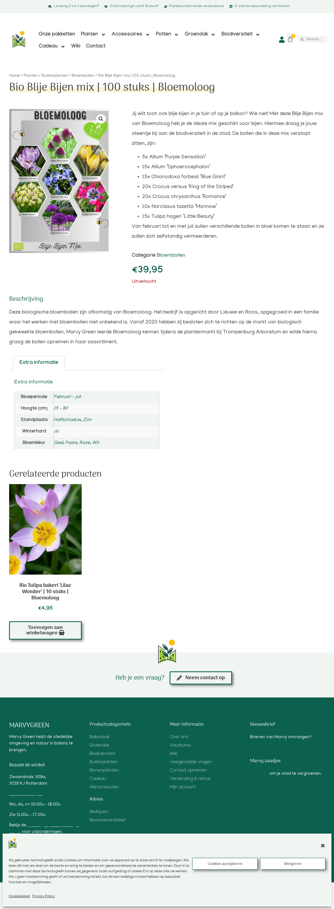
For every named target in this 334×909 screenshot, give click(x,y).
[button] (322, 845)
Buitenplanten (55, 76)
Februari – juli (67, 397)
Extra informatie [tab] (39, 363)
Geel (58, 443)
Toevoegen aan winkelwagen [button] (44, 630)
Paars (71, 443)
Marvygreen (29, 725)
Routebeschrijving (27, 794)
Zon (87, 420)
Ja (56, 431)
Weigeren (292, 864)
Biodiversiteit (241, 34)
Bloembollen (83, 76)
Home (14, 76)
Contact (95, 47)
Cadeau (52, 46)
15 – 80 (61, 408)
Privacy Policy (43, 897)
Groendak (200, 34)
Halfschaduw (67, 420)
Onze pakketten (57, 35)
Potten (167, 34)
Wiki (75, 47)
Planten (93, 34)
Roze (84, 443)
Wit (95, 443)
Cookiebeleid (19, 897)
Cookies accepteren (225, 864)
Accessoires (131, 34)
